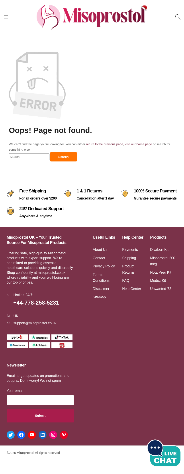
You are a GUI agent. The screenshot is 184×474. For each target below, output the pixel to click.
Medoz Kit (158, 280)
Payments (130, 249)
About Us (100, 249)
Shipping (129, 258)
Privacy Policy (104, 266)
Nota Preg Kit (160, 272)
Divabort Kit (159, 249)
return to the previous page (104, 144)
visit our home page (138, 144)
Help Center (131, 289)
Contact (99, 258)
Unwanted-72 (160, 289)
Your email (15, 391)
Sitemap (99, 297)
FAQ (125, 280)
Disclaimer (101, 289)
